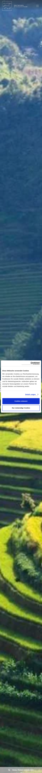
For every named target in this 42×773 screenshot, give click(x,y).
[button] (18, 694)
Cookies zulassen (21, 401)
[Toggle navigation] (37, 6)
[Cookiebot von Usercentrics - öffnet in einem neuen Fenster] (31, 363)
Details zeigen (30, 394)
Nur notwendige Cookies (21, 408)
